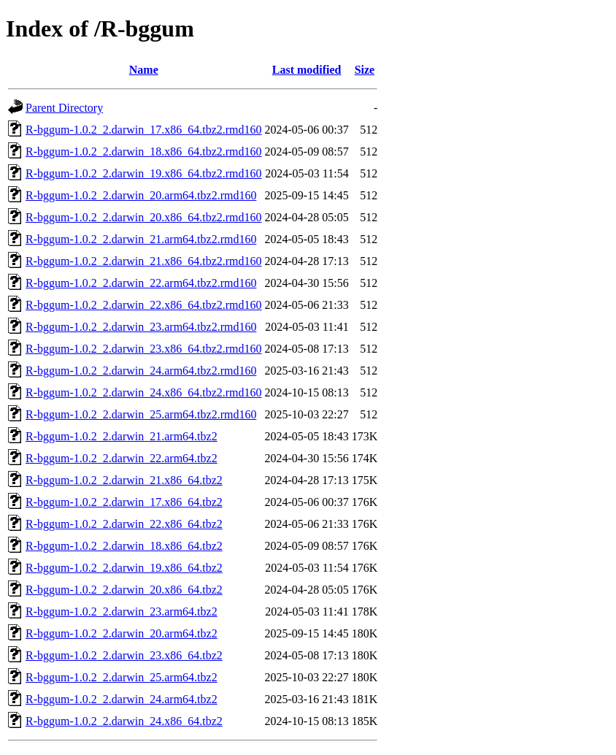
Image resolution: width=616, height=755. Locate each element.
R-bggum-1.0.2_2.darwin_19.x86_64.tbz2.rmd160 (144, 173)
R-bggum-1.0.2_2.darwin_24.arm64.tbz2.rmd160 (141, 370)
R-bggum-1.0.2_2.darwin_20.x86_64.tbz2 (124, 589)
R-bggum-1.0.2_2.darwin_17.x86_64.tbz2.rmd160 (144, 129)
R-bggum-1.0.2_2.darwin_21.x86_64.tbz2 (124, 480)
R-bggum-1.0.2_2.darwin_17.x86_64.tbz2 (124, 502)
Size (365, 70)
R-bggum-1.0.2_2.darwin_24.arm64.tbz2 (121, 699)
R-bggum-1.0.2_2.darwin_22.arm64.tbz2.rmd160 (141, 283)
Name (143, 70)
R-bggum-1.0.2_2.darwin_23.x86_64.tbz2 (124, 655)
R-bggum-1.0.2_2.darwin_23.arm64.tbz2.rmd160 (141, 327)
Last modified (307, 70)
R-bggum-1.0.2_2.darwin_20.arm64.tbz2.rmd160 (141, 195)
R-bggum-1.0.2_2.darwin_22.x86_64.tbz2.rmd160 (144, 305)
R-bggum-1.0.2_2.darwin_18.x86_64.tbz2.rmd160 (144, 151)
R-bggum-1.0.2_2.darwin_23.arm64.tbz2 (121, 611)
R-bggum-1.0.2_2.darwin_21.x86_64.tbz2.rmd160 (144, 261)
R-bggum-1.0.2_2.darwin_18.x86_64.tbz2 (124, 546)
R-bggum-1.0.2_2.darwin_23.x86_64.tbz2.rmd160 (144, 348)
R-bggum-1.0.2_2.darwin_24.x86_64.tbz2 (124, 721)
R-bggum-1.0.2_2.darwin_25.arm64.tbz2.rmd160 (141, 414)
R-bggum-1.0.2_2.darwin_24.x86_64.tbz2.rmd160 (144, 392)
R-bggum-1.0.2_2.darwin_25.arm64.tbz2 (121, 677)
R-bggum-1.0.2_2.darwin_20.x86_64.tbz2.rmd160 (144, 217)
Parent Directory (64, 107)
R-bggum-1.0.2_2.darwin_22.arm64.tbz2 (121, 458)
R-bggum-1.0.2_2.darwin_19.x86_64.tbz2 (124, 568)
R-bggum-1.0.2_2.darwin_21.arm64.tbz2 (121, 436)
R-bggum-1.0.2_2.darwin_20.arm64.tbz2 (121, 633)
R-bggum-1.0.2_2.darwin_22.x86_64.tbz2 (124, 524)
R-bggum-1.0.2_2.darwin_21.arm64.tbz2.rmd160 (141, 239)
